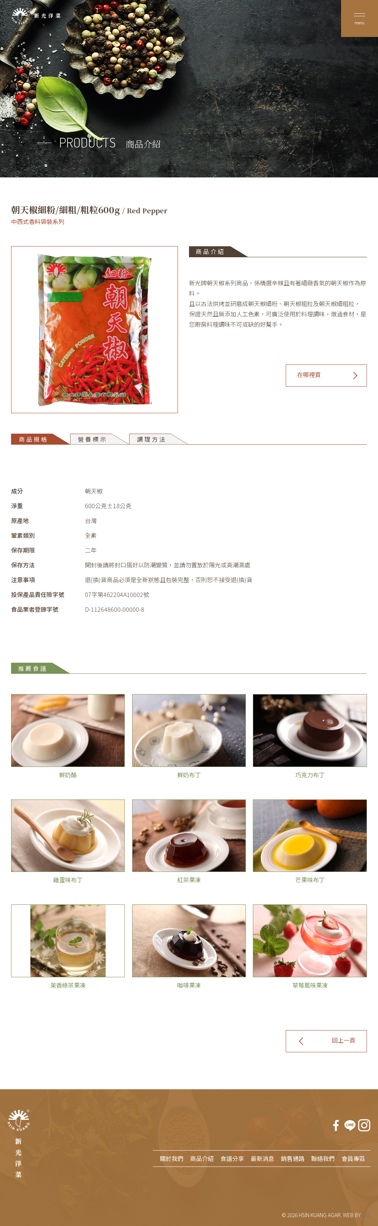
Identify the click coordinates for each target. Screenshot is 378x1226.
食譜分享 (232, 1158)
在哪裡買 (309, 374)
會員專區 (353, 1158)
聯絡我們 (323, 1158)
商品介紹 (202, 1158)
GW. (366, 1215)
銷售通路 (293, 1158)
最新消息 (262, 1158)
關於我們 (171, 1158)
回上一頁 (343, 1040)
